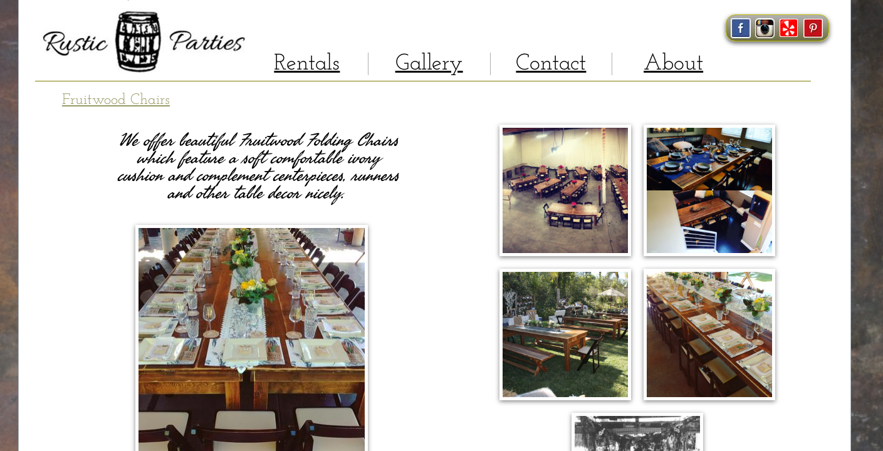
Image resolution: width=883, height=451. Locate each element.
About (673, 64)
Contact (551, 64)
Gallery (429, 64)
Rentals (307, 64)
